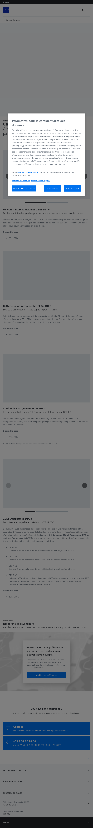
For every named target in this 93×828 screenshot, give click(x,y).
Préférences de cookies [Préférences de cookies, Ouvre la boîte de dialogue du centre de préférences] (24, 188)
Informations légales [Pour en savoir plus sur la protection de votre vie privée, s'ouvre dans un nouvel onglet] (40, 180)
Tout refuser (52, 188)
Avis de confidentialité (28, 172)
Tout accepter (72, 188)
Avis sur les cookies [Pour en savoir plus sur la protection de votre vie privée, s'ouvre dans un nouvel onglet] (21, 180)
